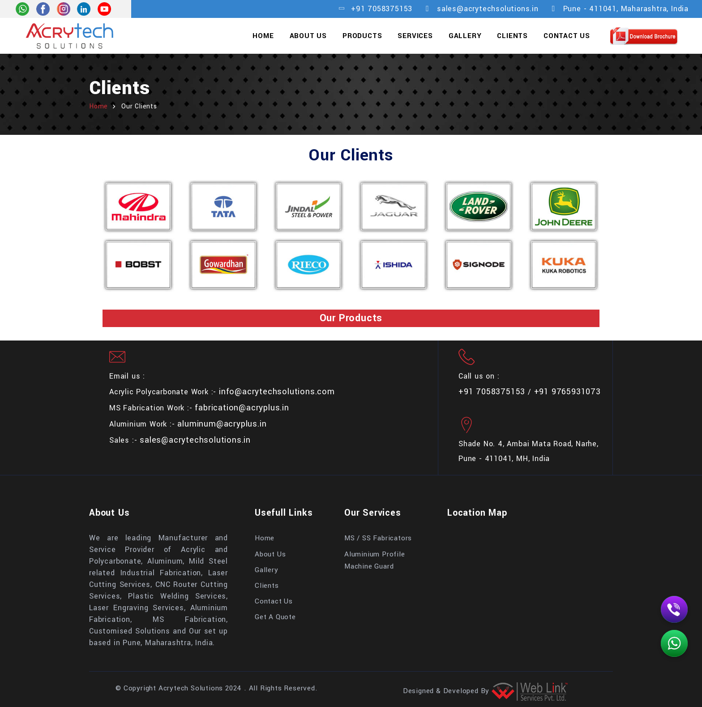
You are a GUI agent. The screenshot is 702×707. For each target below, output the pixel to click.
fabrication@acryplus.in (242, 408)
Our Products (351, 318)
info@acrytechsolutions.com (277, 391)
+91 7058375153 (381, 9)
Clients (512, 36)
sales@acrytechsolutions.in (488, 9)
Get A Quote (275, 617)
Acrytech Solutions (190, 688)
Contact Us (567, 36)
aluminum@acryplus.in (221, 424)
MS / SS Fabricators (378, 538)
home (98, 106)
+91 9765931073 (567, 391)
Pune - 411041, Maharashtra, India (626, 9)
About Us (308, 36)
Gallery (465, 36)
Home (263, 36)
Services (415, 36)
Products (362, 36)
